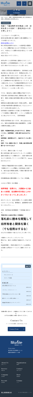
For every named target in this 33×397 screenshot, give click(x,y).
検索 (27, 266)
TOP (2, 17)
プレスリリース (8, 275)
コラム (6, 17)
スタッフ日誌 (8, 278)
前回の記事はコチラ (7, 43)
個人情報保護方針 (6, 392)
